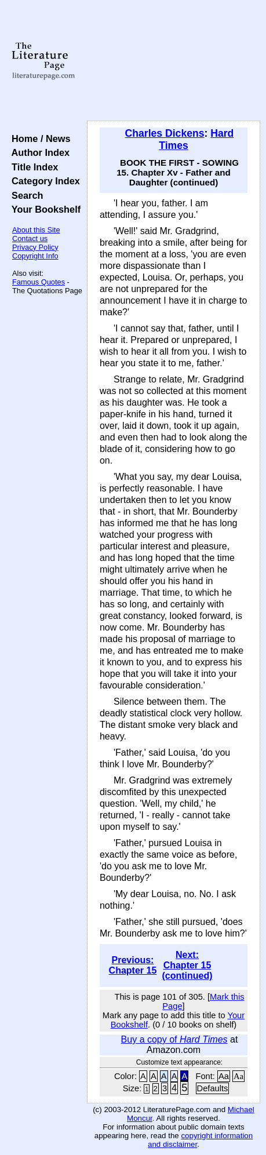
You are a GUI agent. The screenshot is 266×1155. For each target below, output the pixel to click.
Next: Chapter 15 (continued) (187, 965)
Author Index (38, 152)
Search (24, 195)
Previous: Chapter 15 (133, 965)
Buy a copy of (174, 1039)
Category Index (43, 181)
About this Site (36, 229)
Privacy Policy (35, 247)
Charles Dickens (165, 133)
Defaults (212, 1088)
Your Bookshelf (43, 209)
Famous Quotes (38, 282)
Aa (223, 1076)
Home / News (38, 138)
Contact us (30, 238)
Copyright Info (35, 256)
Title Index (32, 167)
